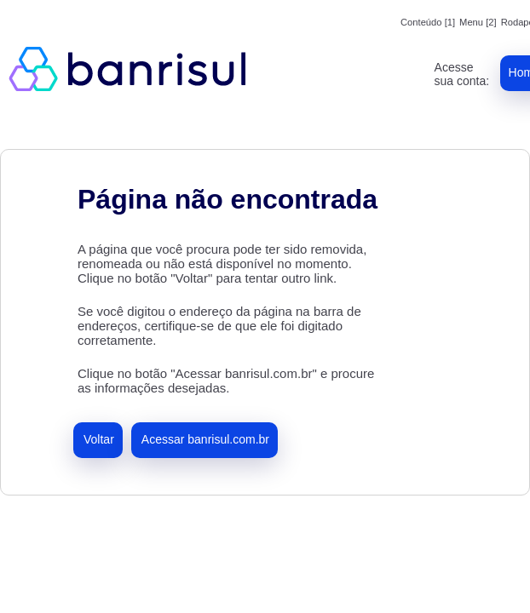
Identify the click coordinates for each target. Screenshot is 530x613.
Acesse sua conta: (462, 74)
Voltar (99, 439)
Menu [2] (478, 22)
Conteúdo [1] (427, 22)
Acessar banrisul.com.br (205, 439)
